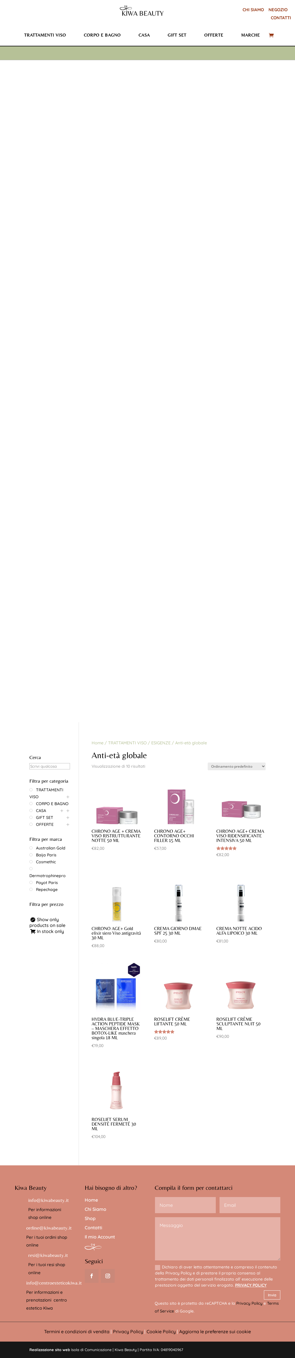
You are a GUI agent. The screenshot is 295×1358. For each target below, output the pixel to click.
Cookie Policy (161, 1331)
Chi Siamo (95, 1209)
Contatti (93, 1227)
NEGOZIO (278, 9)
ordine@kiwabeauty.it (49, 1228)
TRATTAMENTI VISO (127, 743)
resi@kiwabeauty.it (48, 1255)
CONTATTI (281, 17)
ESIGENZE (161, 743)
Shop (90, 1218)
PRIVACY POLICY (250, 1285)
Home (97, 743)
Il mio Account (100, 1237)
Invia (272, 1295)
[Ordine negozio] (237, 766)
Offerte (213, 35)
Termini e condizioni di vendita (76, 1331)
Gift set (177, 35)
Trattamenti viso (45, 35)
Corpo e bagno (102, 35)
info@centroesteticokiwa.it (54, 1283)
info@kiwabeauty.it (48, 1200)
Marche (250, 35)
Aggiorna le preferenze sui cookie (215, 1331)
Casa (144, 35)
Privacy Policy (249, 1303)
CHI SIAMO (253, 9)
